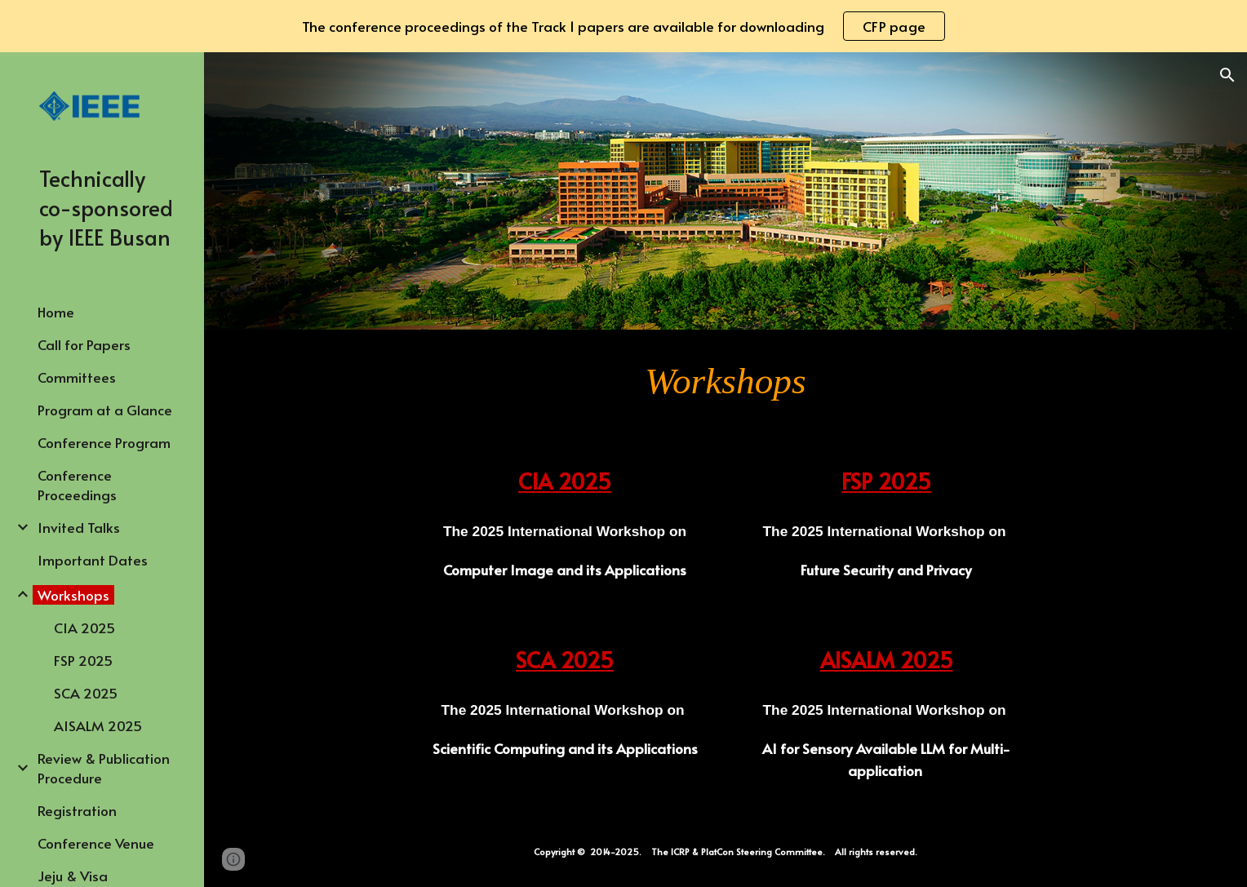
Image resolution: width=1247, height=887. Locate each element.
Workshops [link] (73, 595)
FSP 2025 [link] (83, 660)
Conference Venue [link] (96, 843)
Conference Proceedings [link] (77, 484)
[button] (1227, 75)
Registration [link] (77, 810)
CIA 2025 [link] (84, 627)
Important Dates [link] (93, 560)
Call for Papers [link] (84, 344)
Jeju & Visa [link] (73, 875)
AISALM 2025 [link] (98, 725)
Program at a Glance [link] (105, 409)
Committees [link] (77, 377)
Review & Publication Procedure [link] (104, 767)
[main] (725, 381)
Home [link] (56, 312)
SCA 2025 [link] (86, 693)
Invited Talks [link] (79, 527)
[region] (623, 26)
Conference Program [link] (104, 442)
